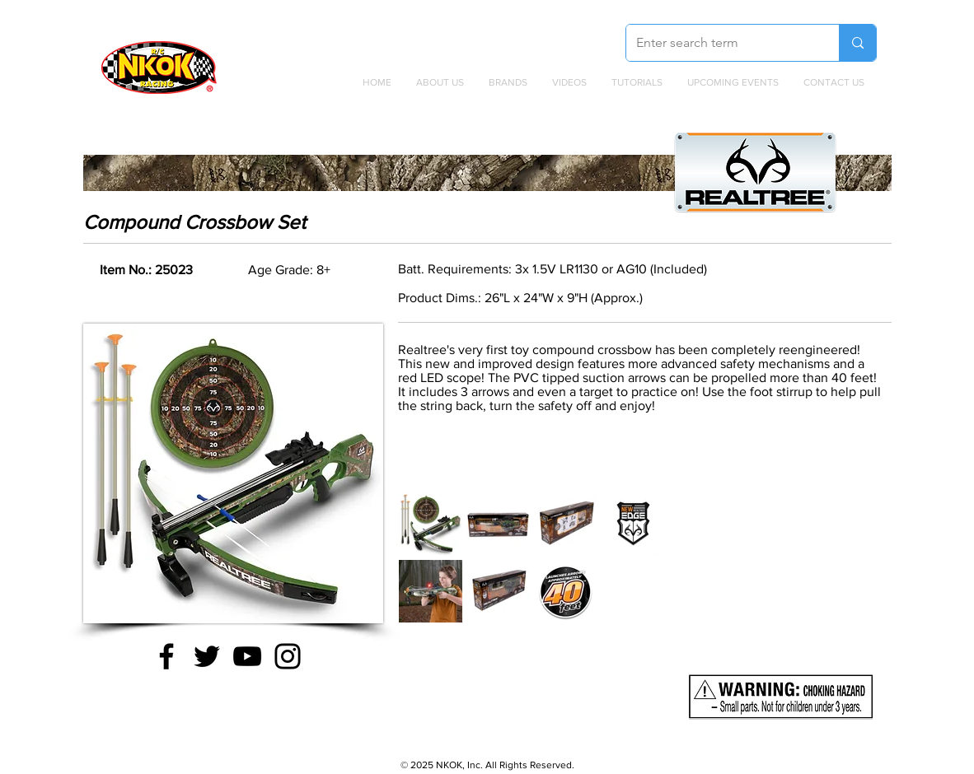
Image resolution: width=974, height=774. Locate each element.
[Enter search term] (720, 43)
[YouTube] (247, 656)
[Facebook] (166, 656)
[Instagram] (287, 656)
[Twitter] (207, 656)
